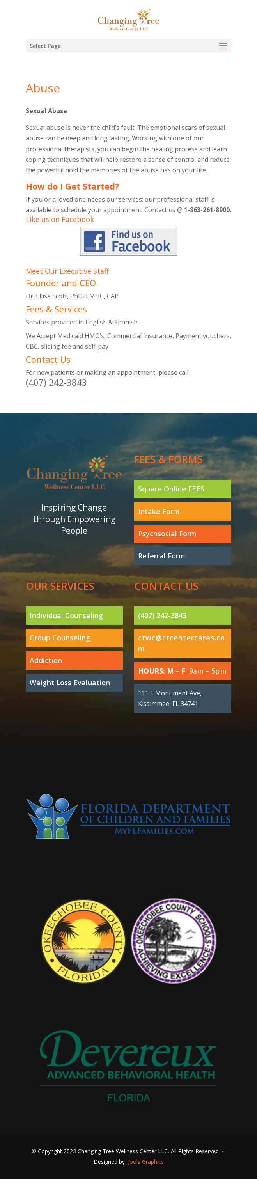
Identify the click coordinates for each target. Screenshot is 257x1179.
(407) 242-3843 (56, 382)
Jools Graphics (146, 1161)
